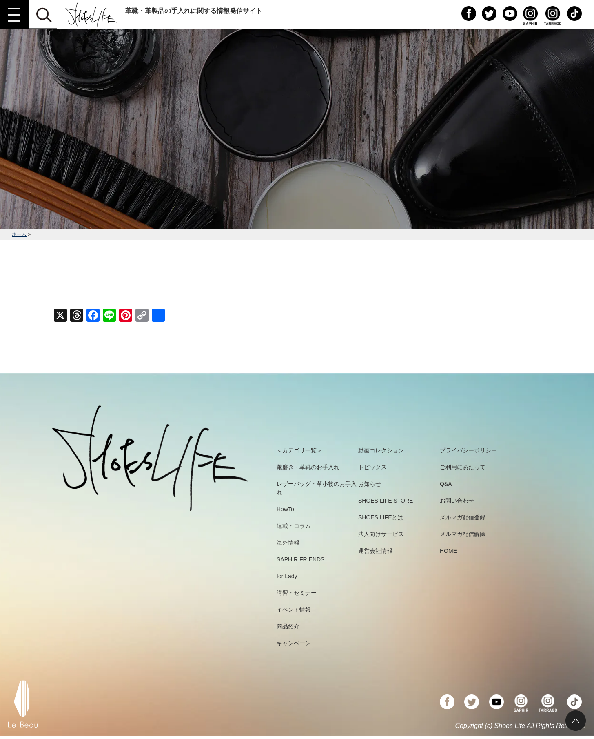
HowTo (285, 509)
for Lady (287, 576)
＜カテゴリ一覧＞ (299, 450)
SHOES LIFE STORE (385, 500)
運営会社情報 (375, 551)
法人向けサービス (381, 534)
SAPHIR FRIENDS (300, 559)
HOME (448, 551)
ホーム (19, 234)
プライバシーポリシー (468, 450)
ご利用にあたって (462, 467)
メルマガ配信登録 (462, 517)
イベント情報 (294, 609)
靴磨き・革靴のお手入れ (308, 467)
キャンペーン (294, 643)
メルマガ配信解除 (462, 534)
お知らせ (369, 484)
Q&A (446, 484)
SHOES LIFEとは (380, 517)
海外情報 (288, 542)
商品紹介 (288, 626)
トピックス (372, 467)
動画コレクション (381, 450)
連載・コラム (294, 526)
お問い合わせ (457, 500)
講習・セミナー (297, 593)
